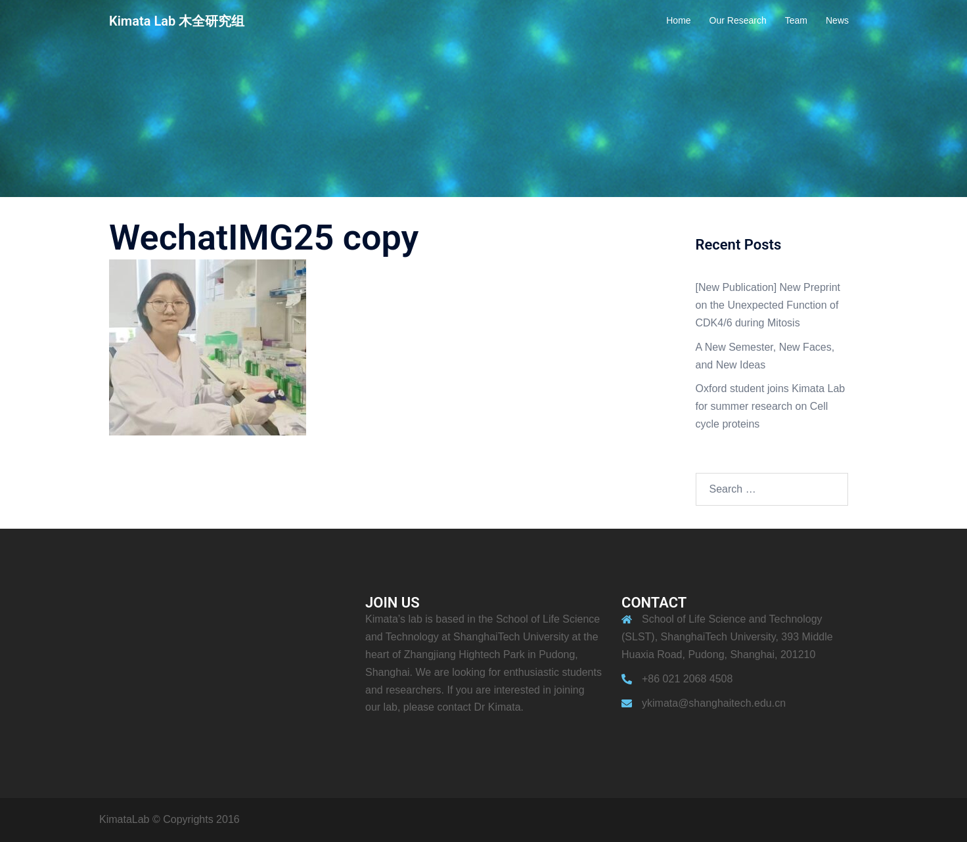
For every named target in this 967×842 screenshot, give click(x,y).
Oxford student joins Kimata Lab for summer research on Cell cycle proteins (770, 406)
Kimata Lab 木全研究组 (176, 21)
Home (678, 20)
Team (796, 20)
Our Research (738, 20)
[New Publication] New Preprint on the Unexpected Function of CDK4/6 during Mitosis (768, 305)
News (837, 20)
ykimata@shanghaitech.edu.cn (714, 703)
